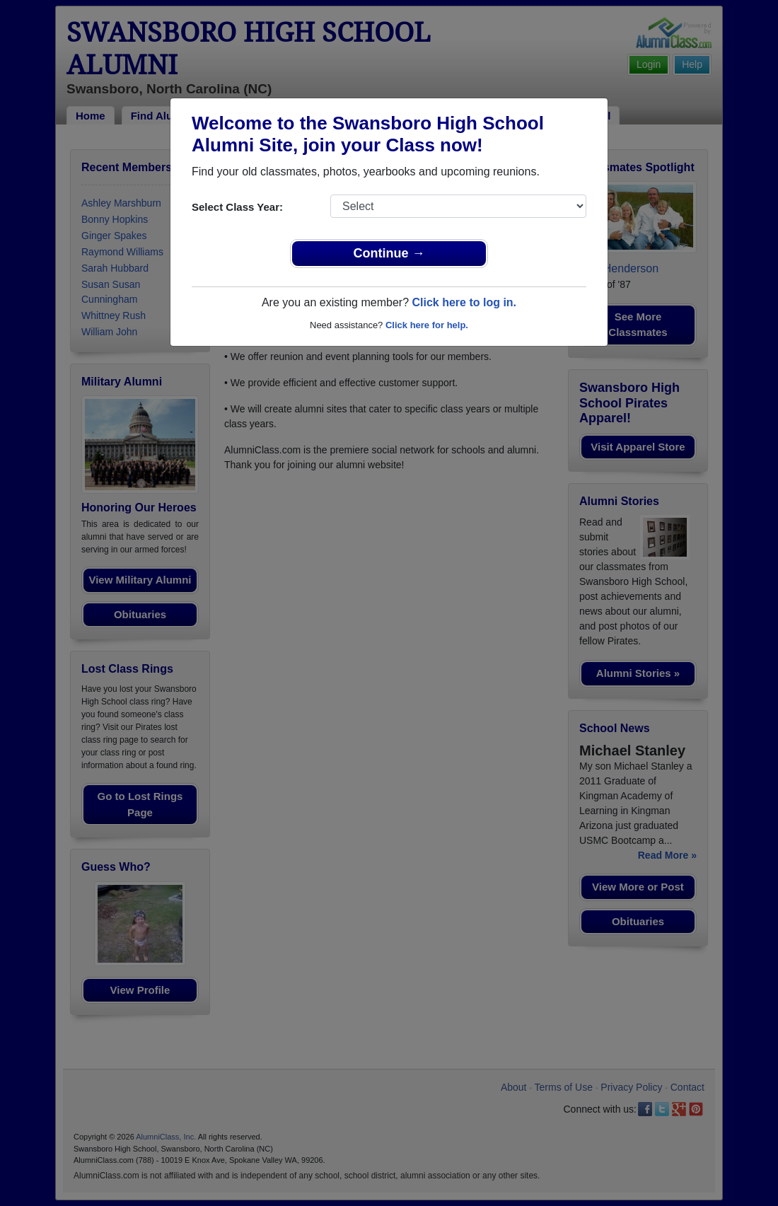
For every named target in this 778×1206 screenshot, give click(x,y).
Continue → (389, 253)
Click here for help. (426, 325)
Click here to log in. (464, 302)
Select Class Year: (237, 207)
